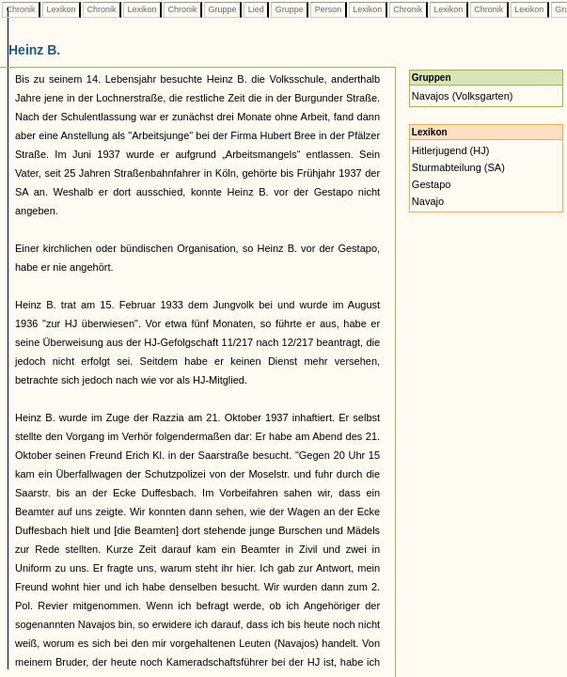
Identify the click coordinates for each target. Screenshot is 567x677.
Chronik (21, 9)
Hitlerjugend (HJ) (451, 150)
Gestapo (431, 184)
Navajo (428, 201)
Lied (255, 9)
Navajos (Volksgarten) (462, 96)
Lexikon (61, 9)
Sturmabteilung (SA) (458, 167)
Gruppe (222, 9)
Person (328, 9)
